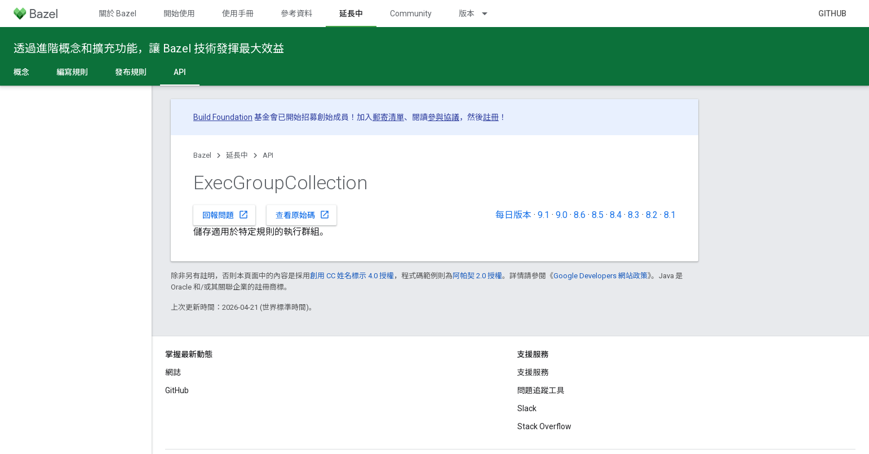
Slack (527, 408)
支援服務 (533, 372)
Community (411, 13)
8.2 (652, 215)
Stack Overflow (544, 426)
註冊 (491, 117)
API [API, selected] (180, 72)
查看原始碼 (303, 215)
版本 (467, 13)
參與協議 (443, 117)
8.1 (670, 215)
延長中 (237, 155)
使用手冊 (238, 13)
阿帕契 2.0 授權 (477, 275)
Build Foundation (222, 117)
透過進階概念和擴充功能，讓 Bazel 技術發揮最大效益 (149, 48)
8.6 (580, 215)
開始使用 (179, 13)
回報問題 (225, 215)
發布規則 (131, 72)
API (268, 155)
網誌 (173, 372)
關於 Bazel (117, 13)
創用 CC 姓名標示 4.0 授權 (352, 275)
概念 (21, 72)
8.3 (634, 215)
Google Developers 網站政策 (600, 275)
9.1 (543, 215)
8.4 (616, 215)
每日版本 (513, 215)
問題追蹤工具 (541, 390)
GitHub (832, 13)
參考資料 (296, 13)
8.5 (598, 215)
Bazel (202, 155)
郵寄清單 (388, 117)
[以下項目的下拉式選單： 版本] (490, 13)
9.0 (561, 215)
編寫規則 (72, 72)
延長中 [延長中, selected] (351, 13)
